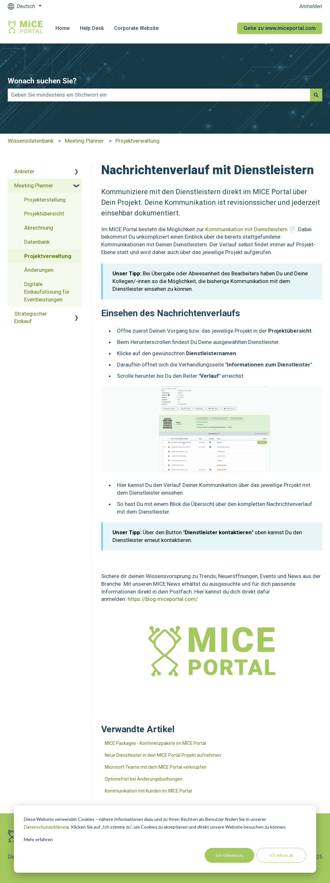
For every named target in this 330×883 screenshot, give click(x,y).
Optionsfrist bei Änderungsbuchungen (143, 779)
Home (62, 28)
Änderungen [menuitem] (38, 270)
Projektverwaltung (137, 141)
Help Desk (92, 28)
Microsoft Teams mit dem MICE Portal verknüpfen (156, 767)
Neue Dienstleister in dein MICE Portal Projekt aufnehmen (163, 755)
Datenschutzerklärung (46, 827)
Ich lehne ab (281, 855)
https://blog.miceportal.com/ (163, 599)
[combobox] (159, 95)
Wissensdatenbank (30, 141)
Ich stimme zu (229, 855)
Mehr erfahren (38, 839)
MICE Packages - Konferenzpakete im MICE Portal (155, 743)
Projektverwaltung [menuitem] (47, 256)
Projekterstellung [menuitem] (45, 199)
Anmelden (310, 6)
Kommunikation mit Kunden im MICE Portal (148, 790)
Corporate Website (136, 28)
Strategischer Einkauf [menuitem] (30, 317)
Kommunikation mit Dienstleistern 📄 (250, 229)
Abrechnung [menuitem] (38, 227)
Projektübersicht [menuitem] (44, 213)
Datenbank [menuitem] (37, 242)
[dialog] (165, 839)
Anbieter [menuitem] (24, 171)
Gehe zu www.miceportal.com (280, 28)
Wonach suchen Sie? (42, 81)
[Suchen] (316, 95)
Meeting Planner (84, 141)
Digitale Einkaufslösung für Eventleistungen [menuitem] (47, 292)
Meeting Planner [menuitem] (33, 185)
